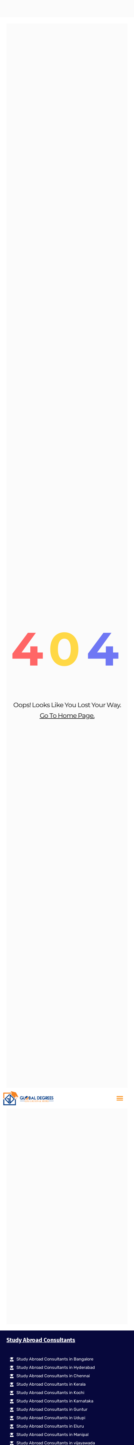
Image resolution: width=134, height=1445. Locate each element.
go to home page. (67, 308)
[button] (119, 10)
